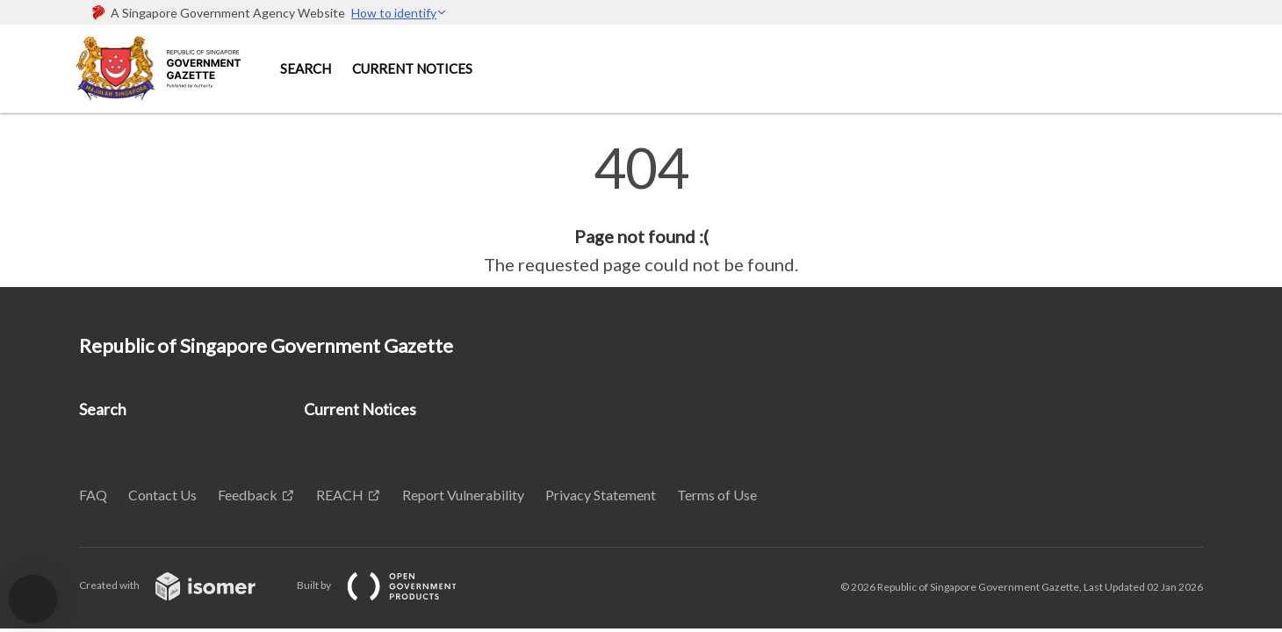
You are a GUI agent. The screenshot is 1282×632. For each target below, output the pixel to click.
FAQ (93, 494)
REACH (340, 494)
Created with (181, 585)
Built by (391, 585)
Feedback (247, 494)
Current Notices (412, 68)
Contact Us (162, 494)
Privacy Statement (600, 494)
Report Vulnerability (463, 494)
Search (305, 68)
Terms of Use (717, 494)
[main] (641, 209)
